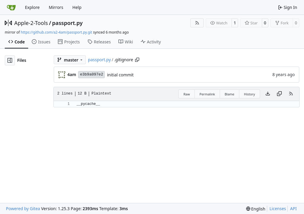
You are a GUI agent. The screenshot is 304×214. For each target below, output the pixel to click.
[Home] (11, 7)
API (293, 208)
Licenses (278, 208)
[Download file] (268, 94)
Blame (230, 94)
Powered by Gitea (23, 208)
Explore (32, 7)
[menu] (255, 209)
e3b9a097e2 (91, 74)
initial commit (120, 75)
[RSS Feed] (197, 22)
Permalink (207, 94)
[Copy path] (137, 60)
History (249, 94)
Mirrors (56, 7)
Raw (186, 94)
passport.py (67, 23)
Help (77, 7)
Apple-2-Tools (31, 23)
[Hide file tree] (10, 60)
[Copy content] (279, 94)
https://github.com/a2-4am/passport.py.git (56, 32)
